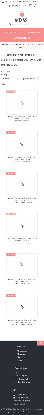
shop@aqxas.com (21, 398)
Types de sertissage (30, 78)
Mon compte (22, 351)
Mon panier (21, 354)
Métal (8, 83)
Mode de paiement (21, 379)
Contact (20, 360)
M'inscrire (21, 357)
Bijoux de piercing (12, 32)
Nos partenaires (19, 404)
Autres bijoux (34, 32)
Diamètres (10, 78)
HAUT (40, 343)
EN (6, 2)
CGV (15, 373)
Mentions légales (20, 376)
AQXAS (21, 20)
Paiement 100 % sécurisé (22, 401)
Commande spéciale (22, 37)
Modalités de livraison (22, 382)
